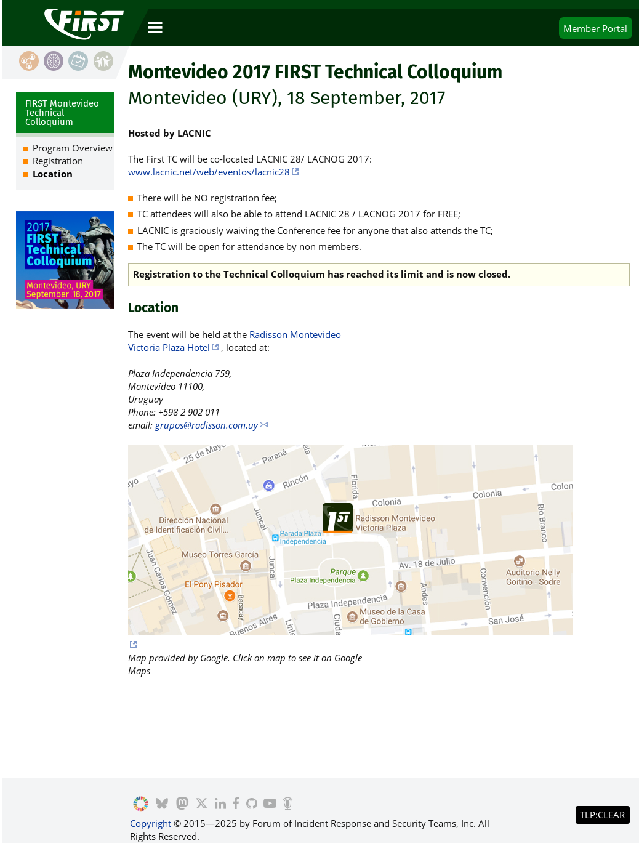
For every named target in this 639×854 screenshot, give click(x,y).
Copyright (150, 823)
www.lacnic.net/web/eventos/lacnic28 (209, 172)
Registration (58, 161)
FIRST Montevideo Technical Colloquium (62, 112)
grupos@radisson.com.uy (206, 425)
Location (53, 173)
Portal (595, 28)
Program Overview (73, 148)
